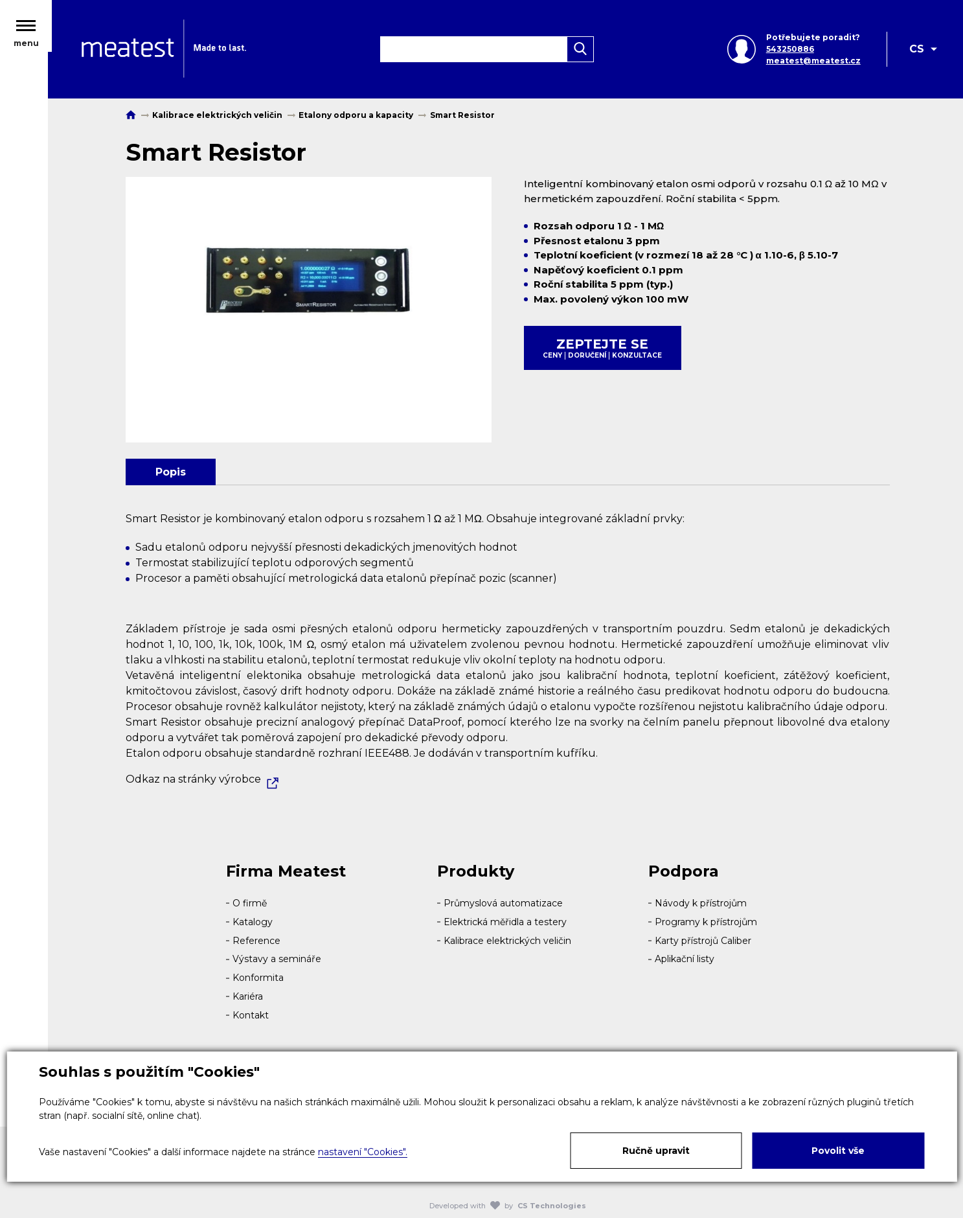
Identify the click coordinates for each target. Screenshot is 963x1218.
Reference (256, 941)
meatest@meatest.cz (812, 62)
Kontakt (250, 1015)
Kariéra (247, 996)
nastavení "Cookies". (362, 1152)
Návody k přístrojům (701, 903)
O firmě (249, 903)
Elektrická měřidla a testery (505, 922)
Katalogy (252, 922)
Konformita (258, 977)
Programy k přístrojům (706, 922)
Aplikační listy (684, 959)
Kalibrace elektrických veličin (507, 941)
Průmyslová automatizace (503, 903)
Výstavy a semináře (276, 959)
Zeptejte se (602, 348)
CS (916, 50)
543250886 (789, 50)
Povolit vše (838, 1150)
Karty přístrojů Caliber (703, 941)
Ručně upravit (656, 1150)
